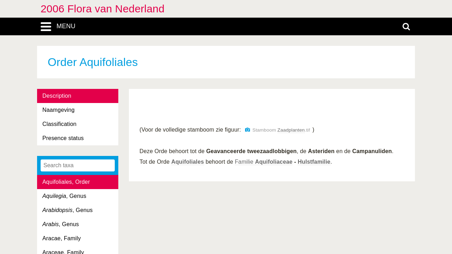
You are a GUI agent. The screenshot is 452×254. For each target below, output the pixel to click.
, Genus (64, 196)
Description (56, 96)
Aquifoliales (187, 162)
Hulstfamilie (314, 162)
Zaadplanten (291, 130)
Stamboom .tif (281, 130)
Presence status (63, 138)
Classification (59, 124)
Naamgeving (58, 110)
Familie (263, 162)
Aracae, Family (61, 238)
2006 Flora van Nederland (103, 8)
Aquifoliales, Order (66, 182)
